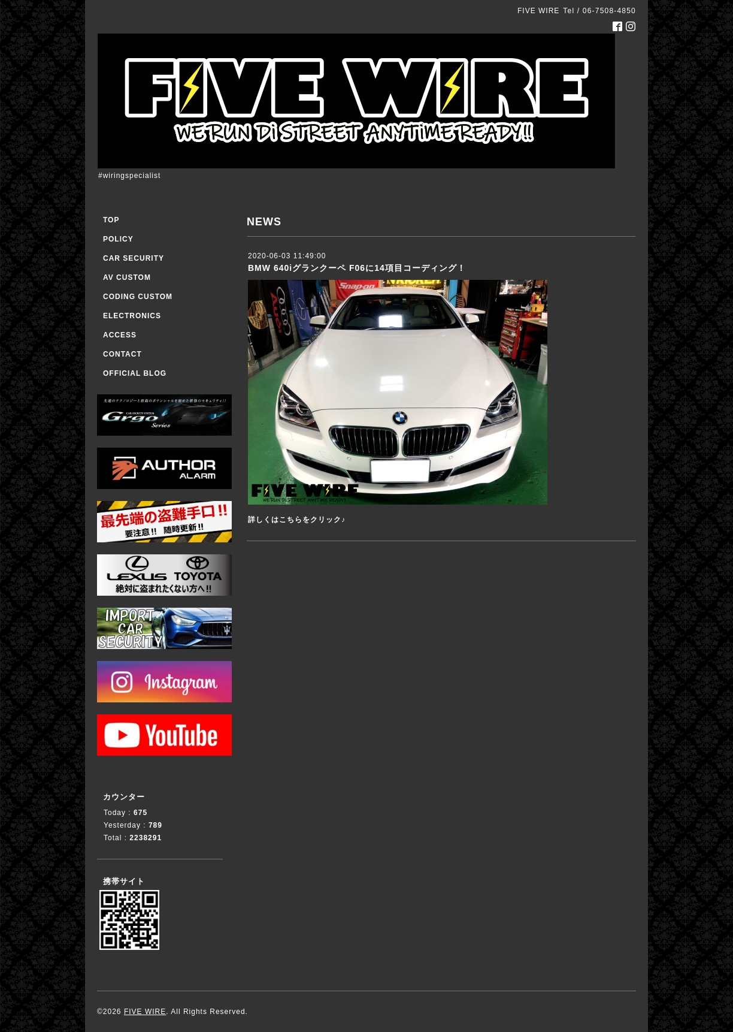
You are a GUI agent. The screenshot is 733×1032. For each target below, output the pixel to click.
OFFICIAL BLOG (134, 373)
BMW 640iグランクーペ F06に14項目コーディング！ (357, 268)
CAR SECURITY (133, 258)
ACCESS (120, 335)
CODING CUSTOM (137, 296)
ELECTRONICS (132, 316)
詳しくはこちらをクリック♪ (297, 519)
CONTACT (122, 354)
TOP (111, 220)
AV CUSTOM (127, 277)
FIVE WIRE (145, 1011)
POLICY (118, 239)
